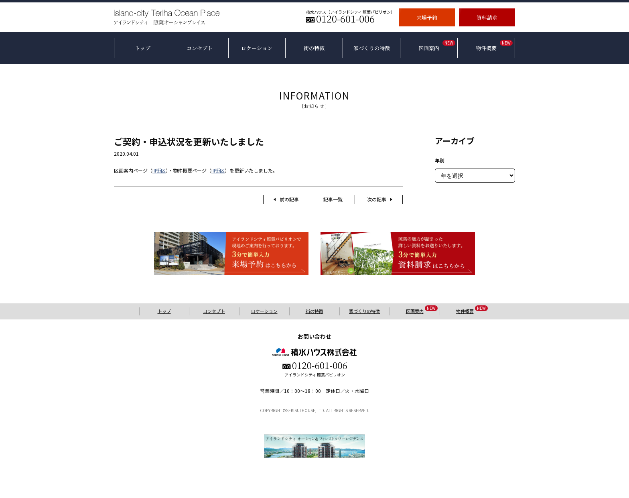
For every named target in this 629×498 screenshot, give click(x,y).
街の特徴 (314, 311)
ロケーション (264, 311)
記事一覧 (333, 199)
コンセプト (214, 311)
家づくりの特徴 (364, 311)
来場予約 (426, 17)
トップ (164, 311)
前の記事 (289, 199)
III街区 (159, 170)
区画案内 (422, 310)
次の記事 (376, 199)
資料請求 (487, 17)
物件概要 (472, 310)
